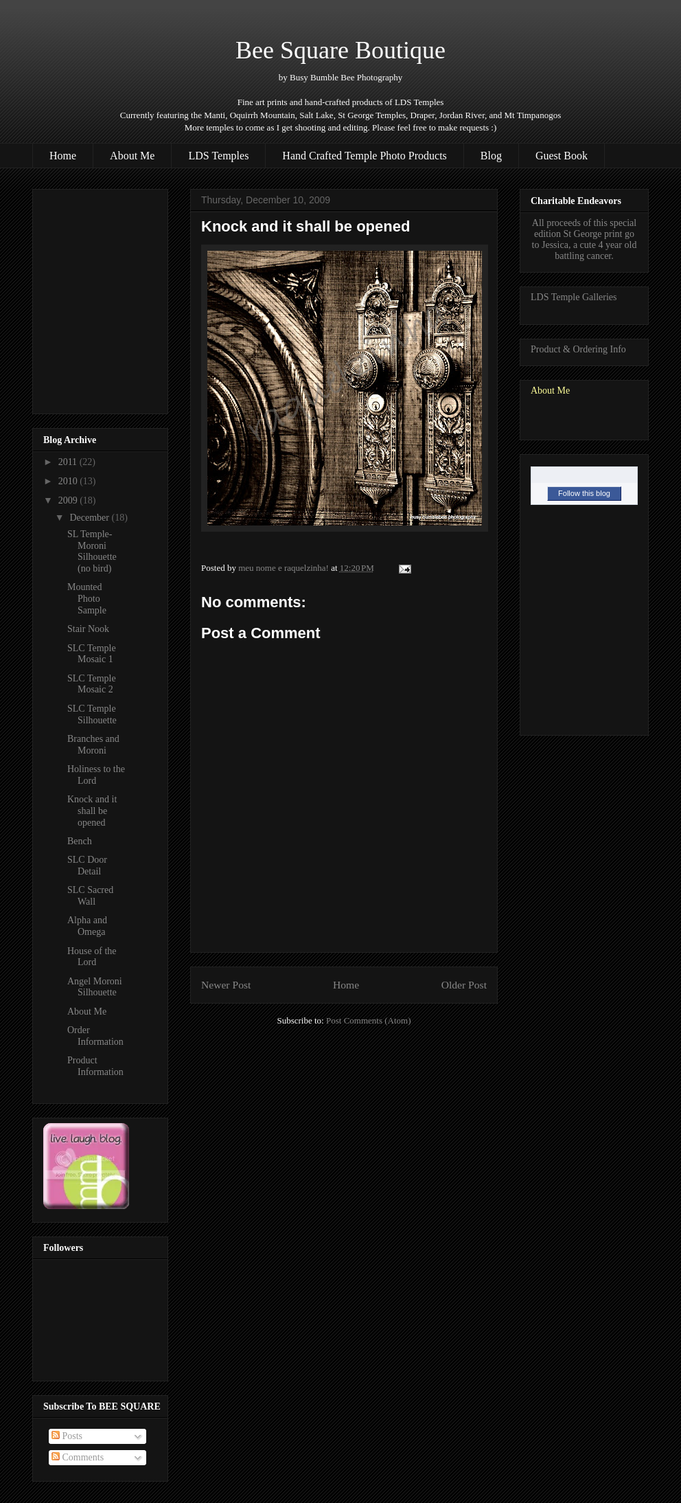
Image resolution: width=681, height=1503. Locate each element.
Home (62, 155)
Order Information (95, 1036)
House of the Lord (92, 957)
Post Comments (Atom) (368, 1020)
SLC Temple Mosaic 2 (91, 684)
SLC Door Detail (87, 866)
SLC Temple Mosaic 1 (91, 654)
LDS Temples (218, 155)
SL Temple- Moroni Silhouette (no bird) (92, 551)
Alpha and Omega (87, 926)
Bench (79, 841)
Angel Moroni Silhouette (94, 987)
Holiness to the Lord (96, 775)
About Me (132, 155)
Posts (66, 1436)
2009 (69, 500)
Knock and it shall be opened (92, 811)
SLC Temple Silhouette (92, 714)
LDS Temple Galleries (574, 297)
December (90, 517)
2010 (69, 481)
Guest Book (561, 155)
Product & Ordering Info (578, 349)
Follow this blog (584, 493)
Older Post (464, 985)
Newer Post (226, 985)
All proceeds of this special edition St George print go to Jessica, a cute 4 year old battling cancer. (584, 239)
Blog (491, 155)
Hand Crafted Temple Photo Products (364, 155)
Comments (77, 1457)
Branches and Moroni (93, 745)
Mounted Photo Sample (86, 598)
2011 (69, 462)
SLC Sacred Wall (90, 896)
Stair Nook (88, 629)
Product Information (95, 1066)
